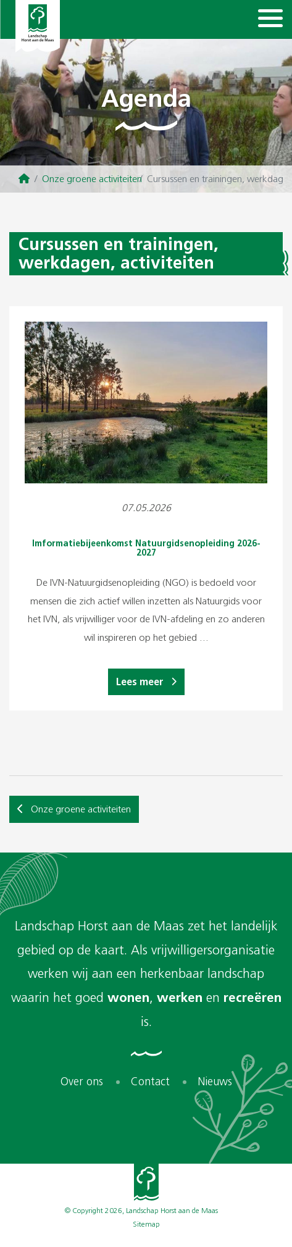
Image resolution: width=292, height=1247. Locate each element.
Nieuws (215, 1081)
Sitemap (146, 1224)
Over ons (81, 1081)
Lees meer (146, 682)
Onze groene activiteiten (92, 179)
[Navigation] (270, 19)
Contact (150, 1081)
